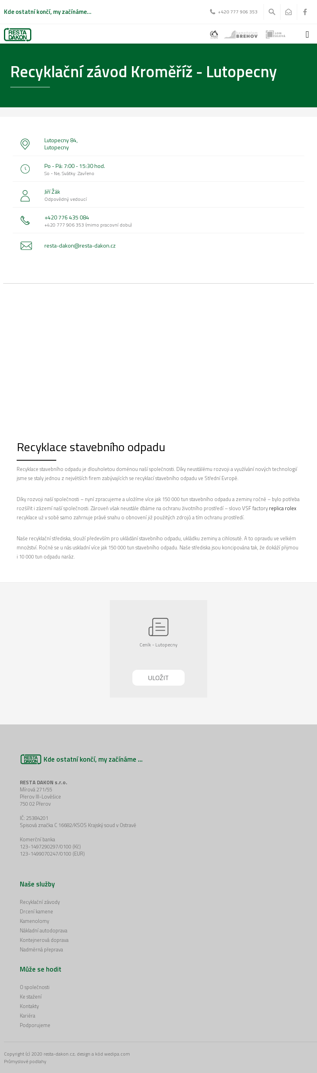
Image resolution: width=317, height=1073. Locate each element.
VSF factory (255, 508)
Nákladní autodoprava (43, 930)
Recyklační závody (40, 902)
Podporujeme (35, 1025)
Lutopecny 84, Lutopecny (61, 143)
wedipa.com (117, 1054)
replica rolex (282, 508)
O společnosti (35, 987)
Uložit (158, 677)
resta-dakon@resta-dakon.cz (80, 245)
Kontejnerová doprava (44, 940)
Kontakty (29, 1006)
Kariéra (27, 1016)
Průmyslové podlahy (25, 1061)
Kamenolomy (34, 921)
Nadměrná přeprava (41, 949)
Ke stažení (31, 997)
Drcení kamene (36, 911)
